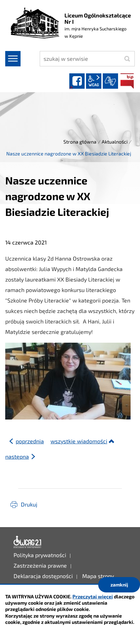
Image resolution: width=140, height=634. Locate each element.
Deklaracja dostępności (27, 542)
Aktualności (114, 142)
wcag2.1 (93, 81)
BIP (127, 81)
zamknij (119, 585)
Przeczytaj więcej (92, 596)
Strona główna (79, 142)
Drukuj (29, 504)
